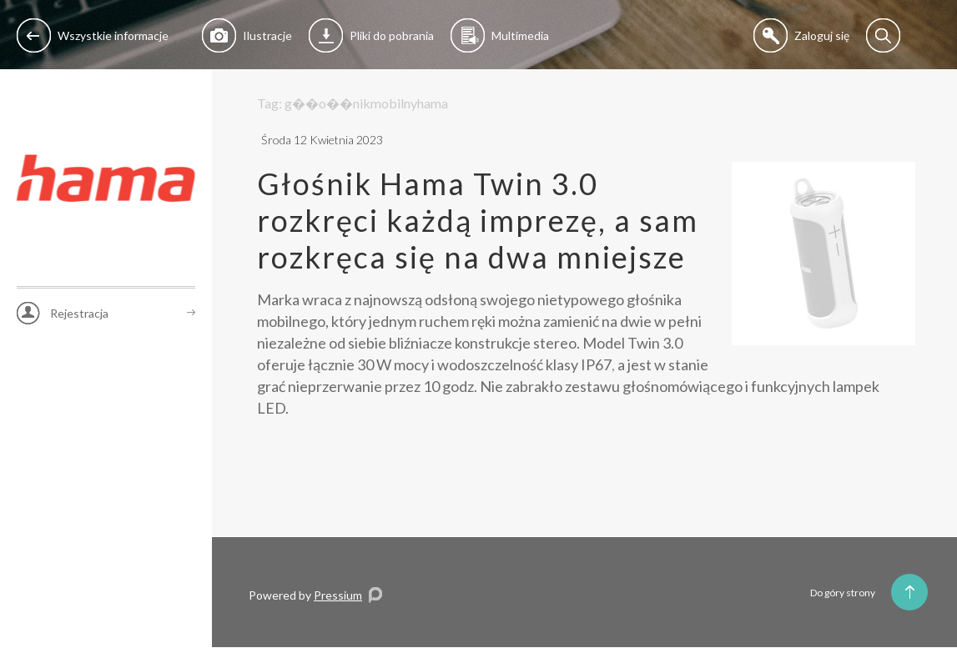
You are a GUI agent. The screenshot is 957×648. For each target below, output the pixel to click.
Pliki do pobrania (371, 35)
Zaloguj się (801, 35)
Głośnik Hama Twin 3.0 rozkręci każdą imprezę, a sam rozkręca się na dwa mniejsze (477, 220)
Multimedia (500, 35)
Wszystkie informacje (93, 35)
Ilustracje (247, 35)
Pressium (338, 595)
